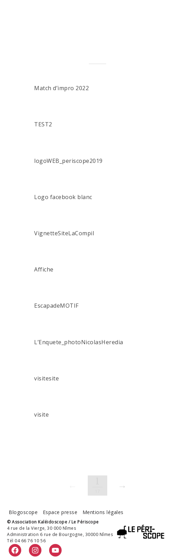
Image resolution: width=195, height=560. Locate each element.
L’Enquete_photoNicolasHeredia (78, 342)
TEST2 (43, 124)
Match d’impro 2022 (61, 88)
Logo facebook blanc (63, 197)
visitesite (46, 378)
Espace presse (60, 512)
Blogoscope (23, 512)
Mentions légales (103, 512)
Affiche (44, 269)
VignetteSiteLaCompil (64, 233)
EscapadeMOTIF (56, 305)
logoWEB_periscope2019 (68, 161)
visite (41, 414)
